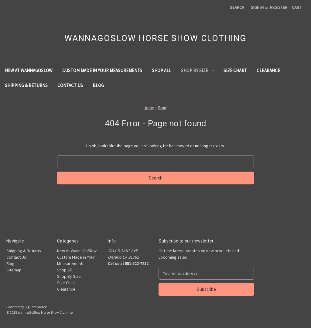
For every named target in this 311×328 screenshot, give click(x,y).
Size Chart (235, 70)
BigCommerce (36, 307)
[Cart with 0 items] (297, 7)
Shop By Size (197, 70)
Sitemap (14, 270)
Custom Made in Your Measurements (102, 70)
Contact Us (70, 85)
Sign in (257, 7)
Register (278, 7)
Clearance (268, 70)
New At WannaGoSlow (29, 70)
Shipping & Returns (26, 85)
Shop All (161, 70)
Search (237, 7)
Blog (98, 85)
